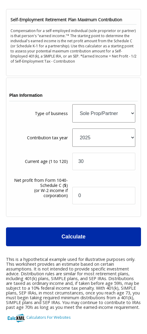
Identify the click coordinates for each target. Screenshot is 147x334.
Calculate (74, 237)
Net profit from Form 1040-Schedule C (41, 187)
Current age (46, 161)
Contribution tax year (47, 137)
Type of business (51, 113)
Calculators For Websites (48, 317)
